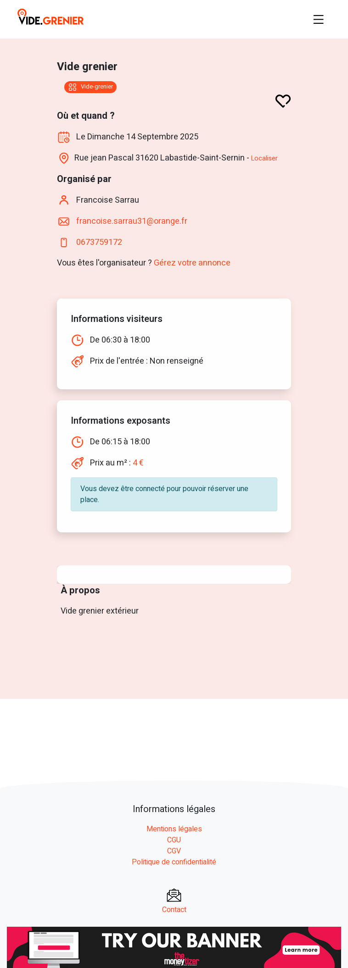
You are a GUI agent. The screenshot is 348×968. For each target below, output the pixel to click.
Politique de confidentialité (174, 862)
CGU (174, 840)
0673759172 (99, 242)
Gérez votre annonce (192, 263)
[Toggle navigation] (318, 19)
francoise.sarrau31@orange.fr (130, 221)
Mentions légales (174, 829)
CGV (174, 851)
